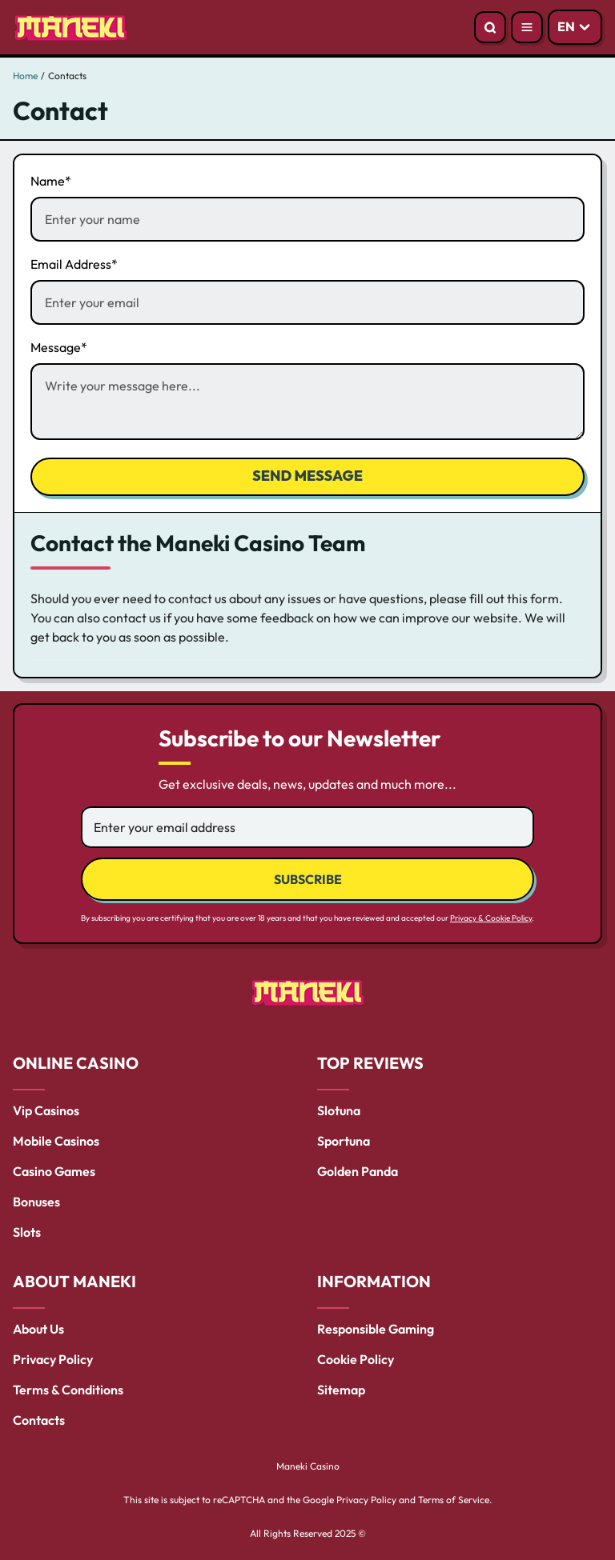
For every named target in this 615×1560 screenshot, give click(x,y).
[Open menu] (527, 27)
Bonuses (36, 1202)
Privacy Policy (53, 1359)
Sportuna (343, 1141)
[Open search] (490, 27)
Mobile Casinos (56, 1141)
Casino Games (54, 1171)
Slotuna (338, 1110)
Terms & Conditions (68, 1390)
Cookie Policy (355, 1359)
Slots (27, 1232)
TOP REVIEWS (370, 1063)
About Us (38, 1329)
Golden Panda (357, 1171)
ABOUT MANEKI (74, 1281)
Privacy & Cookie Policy (491, 918)
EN (566, 26)
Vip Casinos (46, 1110)
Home (25, 76)
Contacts (39, 1420)
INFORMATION (374, 1281)
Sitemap (341, 1390)
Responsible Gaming (375, 1329)
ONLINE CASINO (76, 1063)
